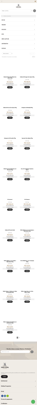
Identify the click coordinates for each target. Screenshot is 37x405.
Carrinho (10, 87)
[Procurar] (31, 10)
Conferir (4, 376)
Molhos (4, 29)
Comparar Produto (9, 85)
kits (3, 34)
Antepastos (5, 43)
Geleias (4, 24)
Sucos (3, 20)
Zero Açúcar (5, 39)
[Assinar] (32, 351)
